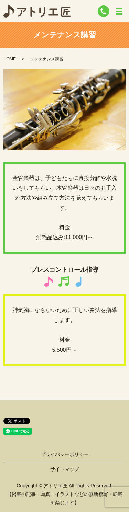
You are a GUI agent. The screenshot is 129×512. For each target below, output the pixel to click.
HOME (9, 59)
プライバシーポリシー (65, 454)
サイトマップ (64, 469)
